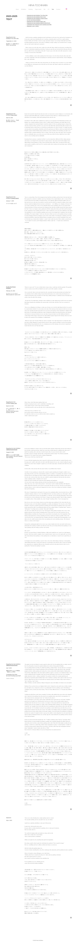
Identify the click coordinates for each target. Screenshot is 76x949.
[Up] (71, 105)
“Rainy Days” (14, 115)
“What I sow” (14, 403)
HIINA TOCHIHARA (38, 5)
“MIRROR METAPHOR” (12, 665)
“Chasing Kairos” (15, 198)
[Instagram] (66, 9)
